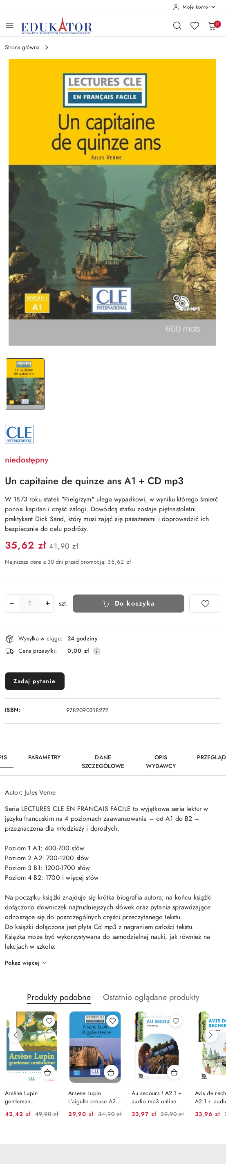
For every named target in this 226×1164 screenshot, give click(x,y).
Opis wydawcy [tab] (161, 762)
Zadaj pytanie (34, 681)
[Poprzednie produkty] (15, 1035)
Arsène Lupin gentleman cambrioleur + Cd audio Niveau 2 (27, 1097)
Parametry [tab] (44, 757)
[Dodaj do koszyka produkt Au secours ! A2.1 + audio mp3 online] (174, 1072)
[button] (59, 1001)
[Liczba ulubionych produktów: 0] (194, 25)
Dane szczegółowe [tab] (103, 762)
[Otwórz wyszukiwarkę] (177, 25)
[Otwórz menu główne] (9, 25)
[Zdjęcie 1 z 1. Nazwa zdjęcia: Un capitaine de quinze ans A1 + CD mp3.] (25, 384)
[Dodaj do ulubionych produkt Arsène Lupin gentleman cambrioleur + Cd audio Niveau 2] (49, 1021)
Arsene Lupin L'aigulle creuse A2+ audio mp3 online (94, 1097)
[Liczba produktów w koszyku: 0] (211, 25)
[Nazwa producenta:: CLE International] (19, 433)
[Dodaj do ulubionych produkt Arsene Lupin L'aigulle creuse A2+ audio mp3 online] (112, 1021)
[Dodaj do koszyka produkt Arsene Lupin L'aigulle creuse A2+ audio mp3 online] (111, 1072)
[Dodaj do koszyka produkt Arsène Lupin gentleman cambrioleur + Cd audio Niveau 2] (47, 1072)
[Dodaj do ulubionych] (205, 604)
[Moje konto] (194, 7)
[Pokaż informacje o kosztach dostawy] (96, 651)
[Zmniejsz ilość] (11, 603)
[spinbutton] (29, 603)
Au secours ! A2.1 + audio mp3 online (157, 1097)
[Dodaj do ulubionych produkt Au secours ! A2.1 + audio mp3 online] (176, 1021)
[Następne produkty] (210, 1035)
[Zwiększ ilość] (47, 603)
